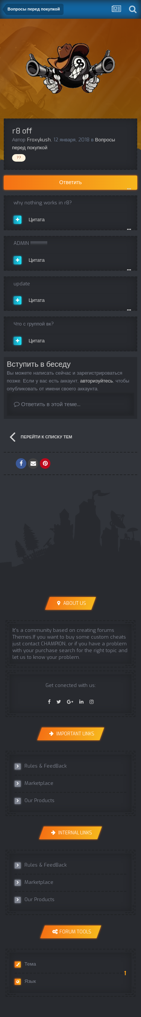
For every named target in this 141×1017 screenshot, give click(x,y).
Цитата (37, 219)
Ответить (70, 182)
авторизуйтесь (96, 381)
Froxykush (39, 139)
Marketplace (34, 783)
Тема (25, 964)
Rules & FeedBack (41, 766)
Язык (25, 981)
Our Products (35, 800)
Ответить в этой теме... (47, 404)
